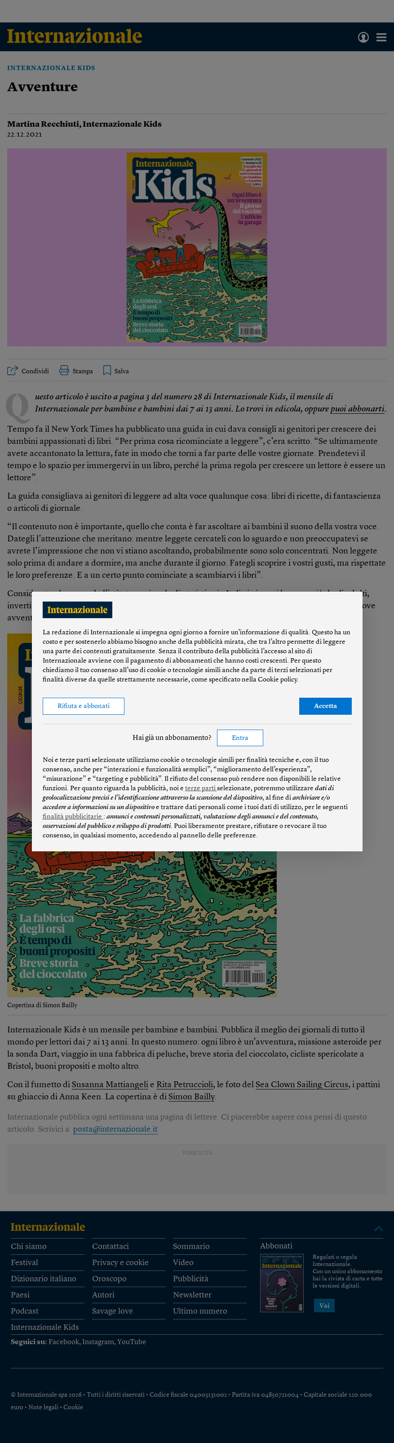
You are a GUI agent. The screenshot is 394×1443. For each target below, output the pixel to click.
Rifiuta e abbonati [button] (84, 706)
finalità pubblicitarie (73, 817)
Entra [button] (240, 738)
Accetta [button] (325, 706)
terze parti (201, 788)
